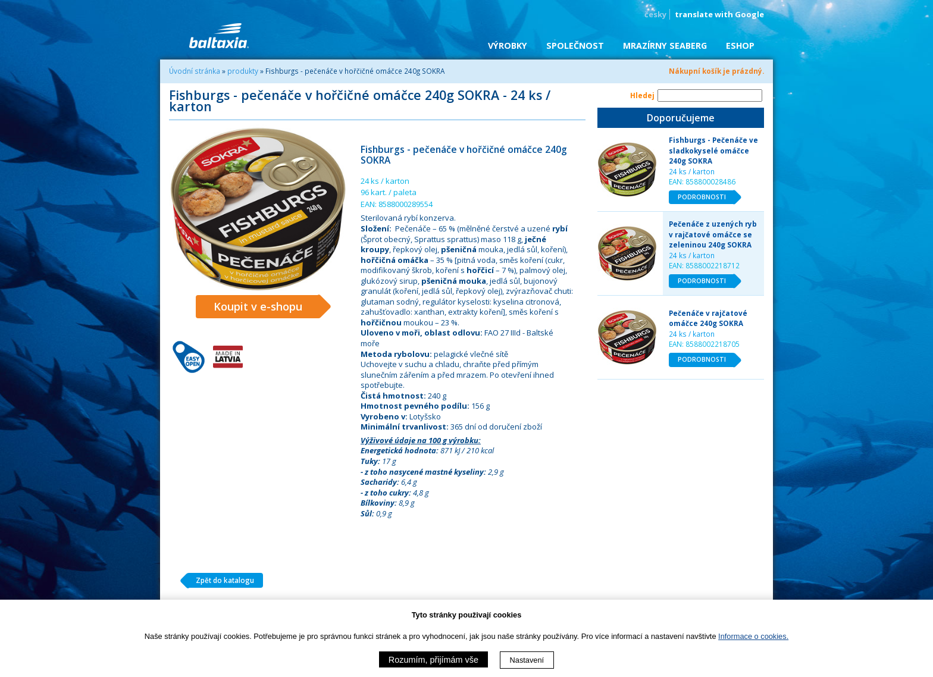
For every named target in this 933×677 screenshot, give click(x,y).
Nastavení (527, 660)
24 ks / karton (692, 171)
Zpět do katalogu (220, 580)
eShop (740, 45)
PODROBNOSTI (706, 197)
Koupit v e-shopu (267, 307)
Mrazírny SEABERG (665, 45)
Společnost (575, 45)
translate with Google (719, 14)
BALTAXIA (219, 35)
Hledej (642, 95)
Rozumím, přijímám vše (433, 660)
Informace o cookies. (753, 636)
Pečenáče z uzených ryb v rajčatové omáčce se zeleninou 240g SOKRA (713, 234)
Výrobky (507, 45)
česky (655, 14)
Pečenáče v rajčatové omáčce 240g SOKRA (708, 318)
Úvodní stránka (194, 71)
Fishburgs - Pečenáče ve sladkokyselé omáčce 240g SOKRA (713, 150)
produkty (242, 71)
